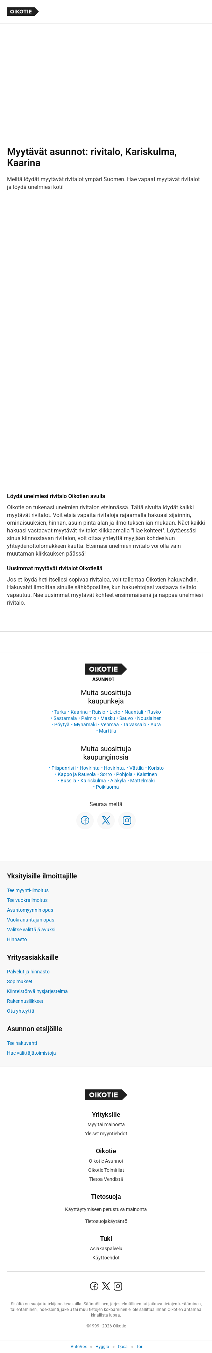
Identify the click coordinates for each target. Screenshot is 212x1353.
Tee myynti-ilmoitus (28, 890)
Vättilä (136, 768)
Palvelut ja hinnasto (28, 971)
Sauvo (126, 718)
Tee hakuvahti (22, 1043)
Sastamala (65, 718)
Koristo (156, 768)
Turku (60, 712)
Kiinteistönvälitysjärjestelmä (37, 991)
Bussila (68, 780)
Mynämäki (85, 724)
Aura (155, 724)
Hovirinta (90, 768)
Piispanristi (63, 768)
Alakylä (118, 780)
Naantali (134, 712)
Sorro (106, 774)
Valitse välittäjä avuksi (31, 929)
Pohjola (124, 774)
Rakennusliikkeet (25, 1001)
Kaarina (79, 712)
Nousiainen (149, 718)
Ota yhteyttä (20, 1011)
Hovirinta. (114, 768)
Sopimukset (20, 981)
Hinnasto (17, 939)
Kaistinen (147, 774)
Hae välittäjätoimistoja (31, 1053)
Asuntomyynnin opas (30, 910)
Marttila (107, 731)
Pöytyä (62, 724)
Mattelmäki (142, 780)
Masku (107, 718)
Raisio (98, 712)
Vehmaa (110, 724)
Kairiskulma (93, 780)
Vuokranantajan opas (30, 920)
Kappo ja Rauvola (77, 774)
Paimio (88, 718)
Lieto (114, 712)
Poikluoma (107, 787)
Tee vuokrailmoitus (27, 900)
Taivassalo (134, 724)
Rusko (154, 712)
